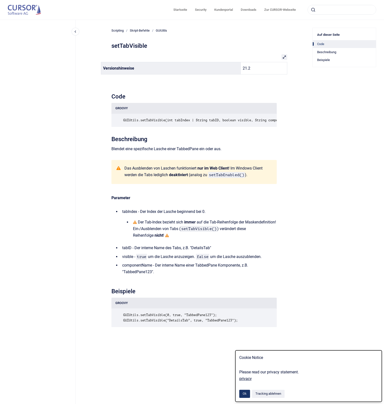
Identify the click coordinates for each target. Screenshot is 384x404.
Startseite (180, 10)
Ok (245, 393)
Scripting (117, 30)
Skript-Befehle (140, 30)
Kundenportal (223, 10)
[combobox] (342, 9)
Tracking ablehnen (268, 393)
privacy (245, 378)
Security (200, 10)
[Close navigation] (75, 32)
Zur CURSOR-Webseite (280, 10)
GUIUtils (161, 30)
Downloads (248, 10)
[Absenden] (313, 10)
